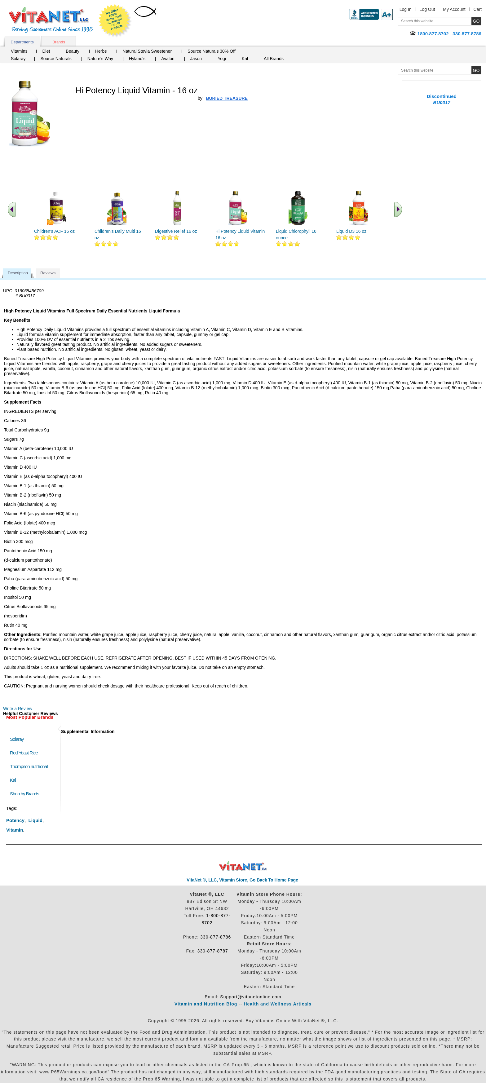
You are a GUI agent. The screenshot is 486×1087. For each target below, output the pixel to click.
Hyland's (137, 58)
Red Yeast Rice (24, 752)
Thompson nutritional (29, 766)
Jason (196, 58)
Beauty (72, 51)
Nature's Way (100, 58)
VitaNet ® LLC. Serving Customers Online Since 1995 (51, 20)
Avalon (168, 58)
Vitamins (19, 51)
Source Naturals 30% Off (212, 51)
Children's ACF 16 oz (54, 231)
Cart (478, 9)
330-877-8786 (215, 937)
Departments (22, 42)
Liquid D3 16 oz (351, 231)
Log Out (427, 9)
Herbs (101, 51)
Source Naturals (55, 58)
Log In (406, 9)
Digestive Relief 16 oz (176, 231)
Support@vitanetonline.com (250, 996)
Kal (245, 58)
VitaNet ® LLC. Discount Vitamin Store (243, 866)
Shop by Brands (26, 793)
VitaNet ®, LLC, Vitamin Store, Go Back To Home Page (242, 879)
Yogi (222, 58)
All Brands (274, 58)
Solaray (18, 58)
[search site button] (476, 70)
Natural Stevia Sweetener (147, 51)
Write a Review (17, 708)
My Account (454, 9)
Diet (46, 51)
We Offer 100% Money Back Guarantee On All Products (115, 21)
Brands (58, 42)
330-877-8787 (212, 950)
